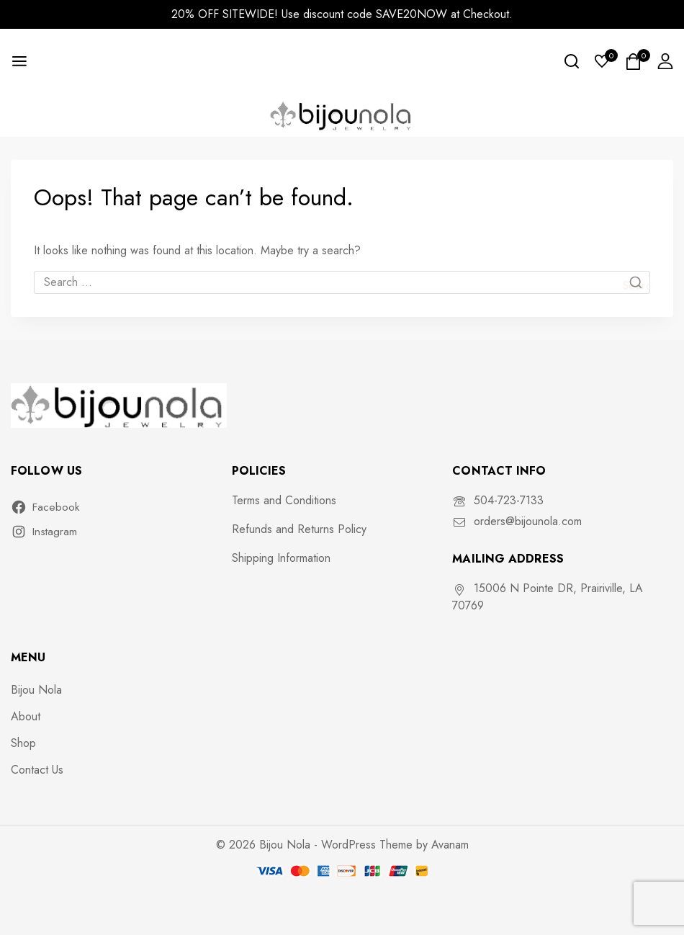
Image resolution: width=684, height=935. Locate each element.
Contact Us (37, 769)
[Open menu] (19, 61)
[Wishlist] (603, 61)
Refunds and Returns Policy (299, 529)
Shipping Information (281, 558)
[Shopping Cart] (634, 61)
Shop (23, 743)
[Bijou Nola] (342, 115)
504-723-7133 (509, 500)
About (25, 716)
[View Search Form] (571, 61)
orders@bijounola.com (528, 521)
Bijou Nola (36, 689)
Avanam (450, 844)
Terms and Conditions (284, 500)
